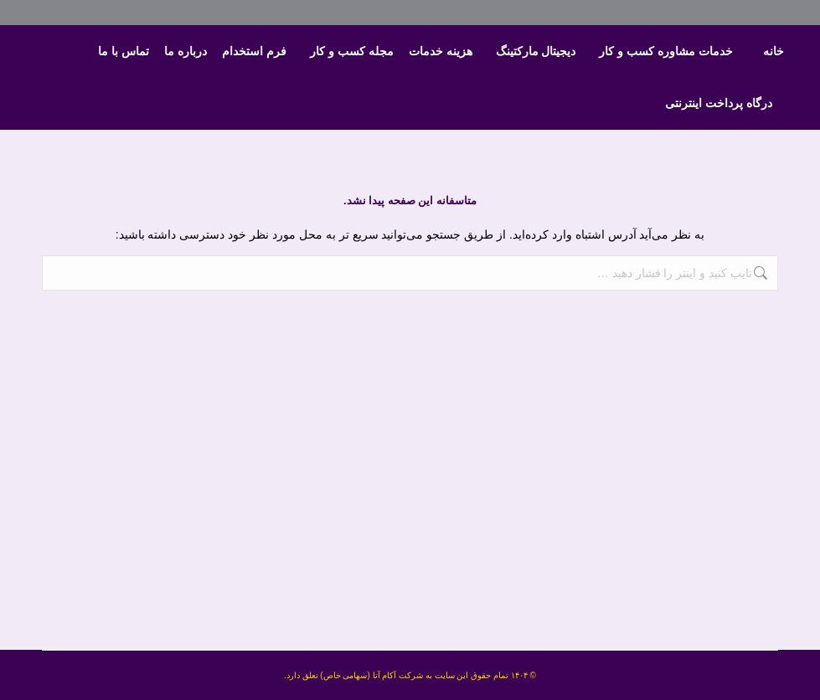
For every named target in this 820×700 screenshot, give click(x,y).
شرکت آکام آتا (398, 675)
